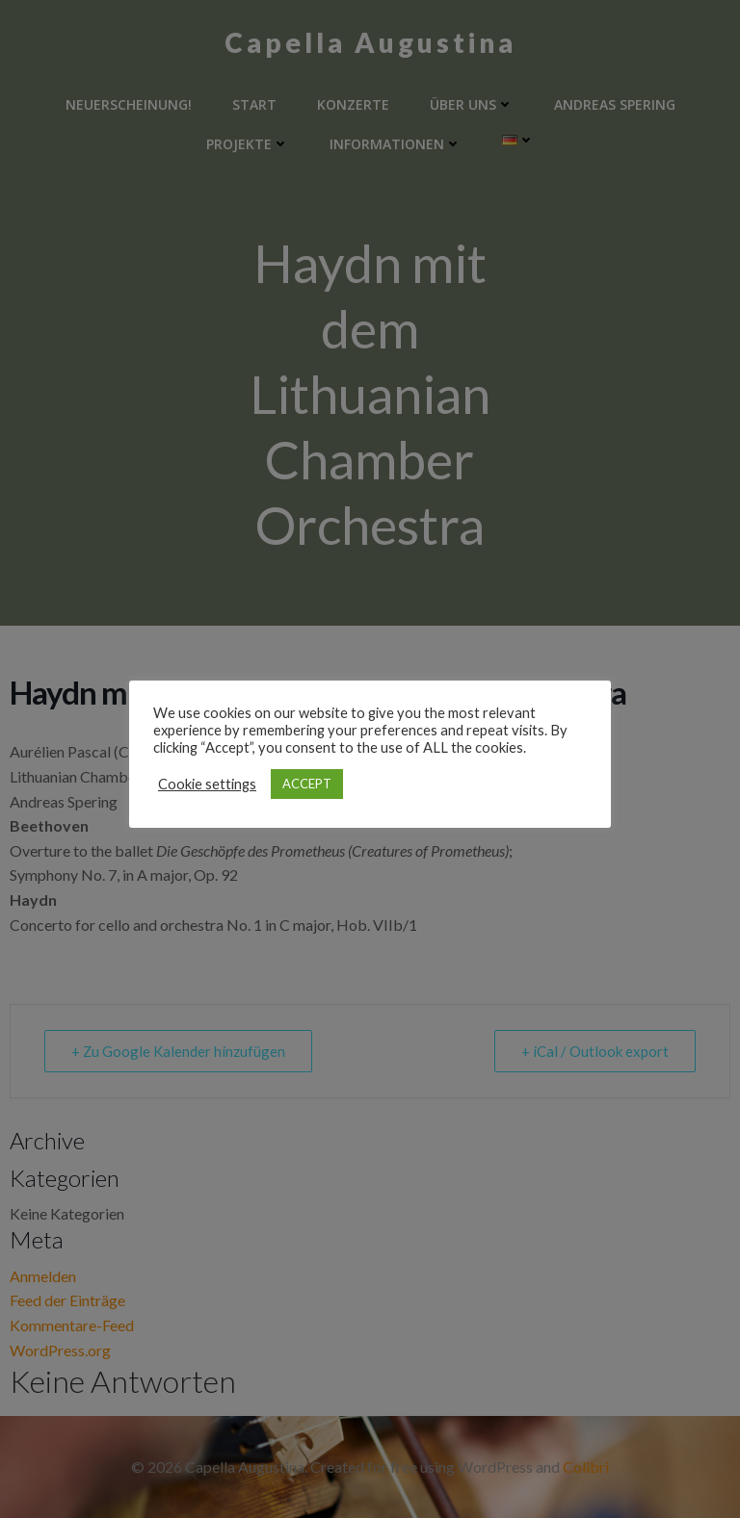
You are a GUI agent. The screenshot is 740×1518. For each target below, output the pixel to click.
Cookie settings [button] (207, 784)
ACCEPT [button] (306, 783)
